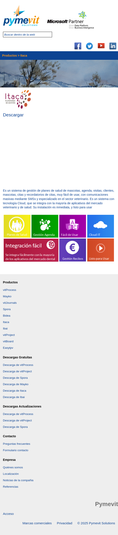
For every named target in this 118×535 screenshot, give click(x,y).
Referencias (10, 486)
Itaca (6, 322)
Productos (9, 55)
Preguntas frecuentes (16, 443)
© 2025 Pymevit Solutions (96, 523)
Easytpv (8, 347)
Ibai (5, 328)
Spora (7, 309)
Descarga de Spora (15, 377)
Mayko (7, 296)
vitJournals (10, 302)
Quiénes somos (13, 467)
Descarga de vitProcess (18, 365)
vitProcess (9, 290)
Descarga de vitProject (17, 371)
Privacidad (64, 523)
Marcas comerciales (37, 523)
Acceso (8, 513)
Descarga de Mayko (16, 384)
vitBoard (8, 341)
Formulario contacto (15, 450)
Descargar (13, 115)
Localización (11, 473)
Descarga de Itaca (14, 390)
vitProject (9, 335)
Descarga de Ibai (14, 397)
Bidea (6, 315)
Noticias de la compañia (18, 480)
